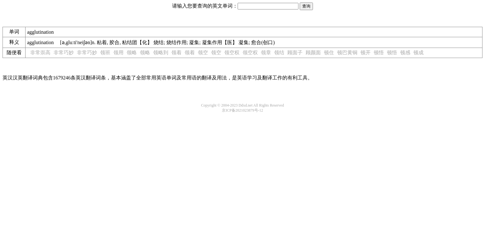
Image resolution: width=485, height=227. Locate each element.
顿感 (405, 52)
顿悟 (379, 52)
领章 (266, 52)
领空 (203, 52)
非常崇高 (40, 52)
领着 (176, 52)
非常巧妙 (64, 52)
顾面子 (295, 52)
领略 (132, 52)
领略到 (160, 52)
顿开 (366, 52)
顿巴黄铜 (347, 52)
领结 (279, 52)
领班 (105, 52)
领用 (118, 52)
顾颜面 (313, 52)
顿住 (329, 52)
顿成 (418, 52)
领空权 (232, 52)
